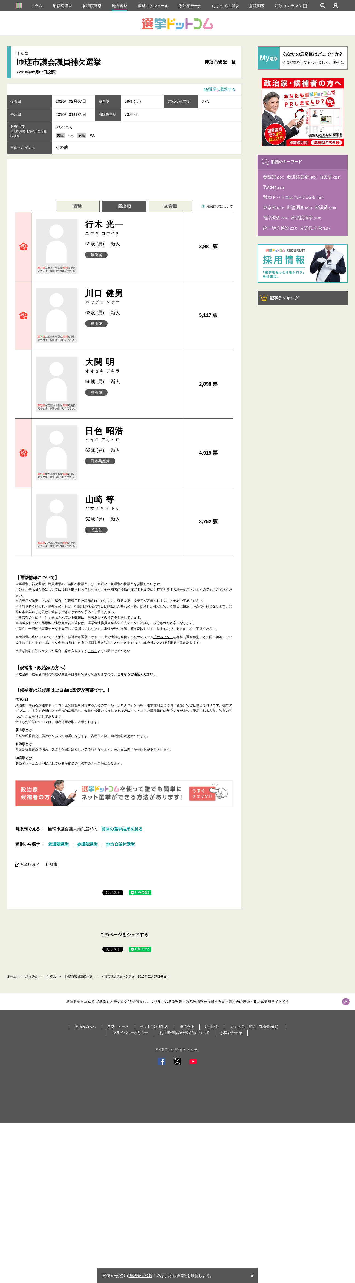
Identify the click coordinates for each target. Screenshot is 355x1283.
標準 (77, 206)
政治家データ (190, 6)
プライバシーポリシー (130, 1033)
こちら (92, 651)
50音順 (170, 206)
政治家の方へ (85, 1027)
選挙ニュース (118, 1027)
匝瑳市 (51, 864)
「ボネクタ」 (163, 637)
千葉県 (51, 976)
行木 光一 (132, 228)
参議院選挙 (92, 6)
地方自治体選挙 (120, 844)
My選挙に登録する (220, 89)
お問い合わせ (231, 1033)
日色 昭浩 (132, 434)
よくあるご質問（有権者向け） (255, 1027)
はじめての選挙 (225, 6)
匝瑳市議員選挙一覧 (78, 976)
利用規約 (212, 1027)
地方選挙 (119, 6)
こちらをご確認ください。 (137, 674)
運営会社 (187, 1027)
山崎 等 (132, 503)
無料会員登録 (140, 1275)
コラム (36, 6)
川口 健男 (132, 297)
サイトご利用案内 (154, 1027)
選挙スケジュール (153, 6)
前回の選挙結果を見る (122, 829)
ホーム (11, 976)
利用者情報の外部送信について (184, 1033)
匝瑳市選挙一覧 (220, 62)
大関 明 (132, 366)
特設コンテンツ (291, 6)
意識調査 (257, 6)
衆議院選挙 (62, 6)
